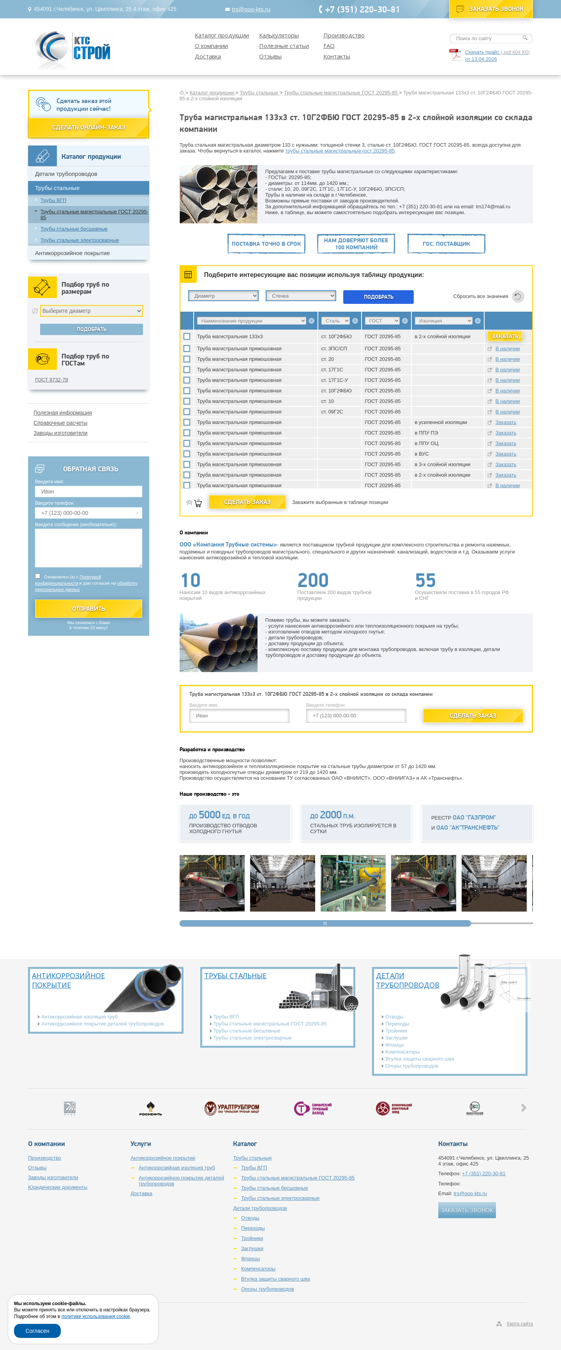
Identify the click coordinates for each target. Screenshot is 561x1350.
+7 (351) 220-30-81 (362, 9)
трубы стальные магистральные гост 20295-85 (340, 151)
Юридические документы (57, 1187)
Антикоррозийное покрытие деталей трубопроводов (102, 1024)
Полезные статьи (284, 46)
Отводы (394, 1017)
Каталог (245, 1143)
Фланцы (394, 1045)
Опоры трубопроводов (411, 1066)
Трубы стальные (57, 187)
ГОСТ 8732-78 (51, 380)
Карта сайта (520, 1324)
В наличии (508, 348)
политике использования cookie (96, 1316)
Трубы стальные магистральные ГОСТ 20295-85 (94, 214)
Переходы (397, 1024)
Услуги (141, 1143)
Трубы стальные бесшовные (74, 229)
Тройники (396, 1031)
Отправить (88, 608)
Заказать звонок (496, 8)
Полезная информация (63, 413)
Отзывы (270, 56)
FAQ (329, 46)
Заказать (506, 422)
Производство (344, 35)
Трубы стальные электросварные (80, 240)
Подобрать (378, 296)
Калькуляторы (279, 35)
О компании (211, 46)
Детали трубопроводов (66, 173)
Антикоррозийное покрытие (72, 253)
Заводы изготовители (61, 433)
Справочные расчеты (60, 423)
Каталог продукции (222, 35)
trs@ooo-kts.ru (251, 9)
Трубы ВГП (53, 200)
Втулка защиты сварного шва (419, 1059)
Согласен (37, 1331)
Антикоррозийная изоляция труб (79, 1017)
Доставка (208, 56)
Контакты (336, 56)
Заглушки (396, 1038)
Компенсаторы (402, 1052)
